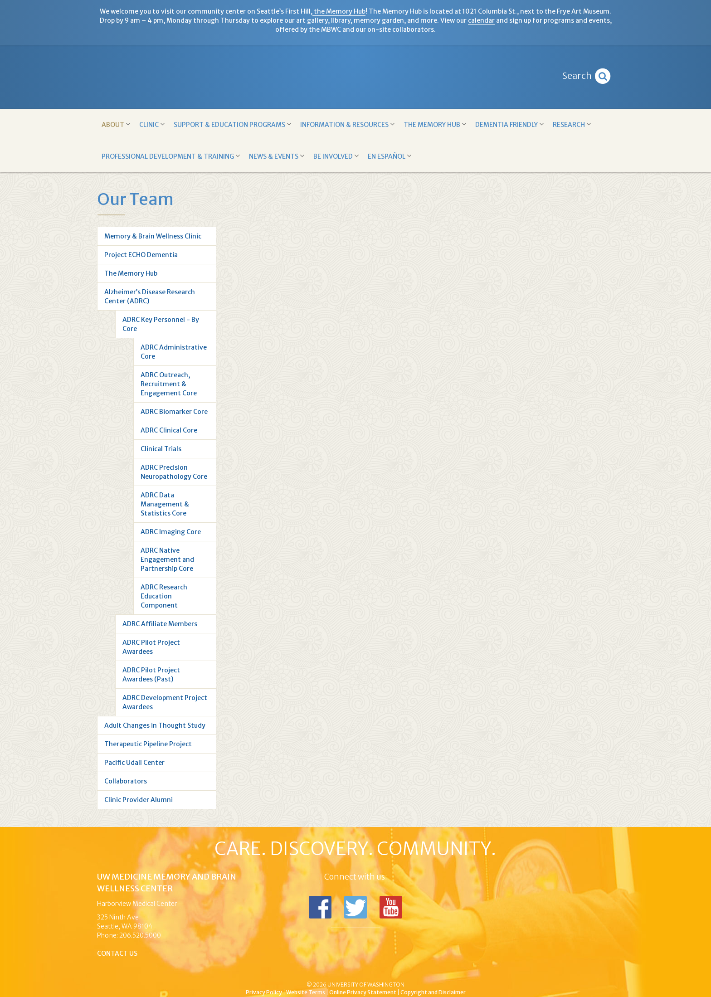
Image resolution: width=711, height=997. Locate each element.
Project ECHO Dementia (141, 255)
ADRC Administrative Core (174, 351)
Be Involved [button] (336, 156)
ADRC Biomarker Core (174, 412)
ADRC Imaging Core (171, 532)
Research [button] (572, 124)
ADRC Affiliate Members (159, 624)
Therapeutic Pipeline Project (148, 744)
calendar (481, 20)
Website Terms (305, 992)
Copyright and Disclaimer (433, 992)
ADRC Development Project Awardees (164, 702)
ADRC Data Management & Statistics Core (165, 504)
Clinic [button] (152, 124)
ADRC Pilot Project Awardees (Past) (151, 674)
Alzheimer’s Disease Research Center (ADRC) (149, 296)
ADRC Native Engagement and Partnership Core (167, 559)
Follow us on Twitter (355, 907)
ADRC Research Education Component (164, 596)
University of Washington (394, 969)
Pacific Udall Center (134, 763)
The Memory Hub (130, 273)
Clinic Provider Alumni (138, 800)
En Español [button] (389, 156)
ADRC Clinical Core (169, 430)
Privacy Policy (264, 992)
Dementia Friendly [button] (509, 124)
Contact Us (117, 953)
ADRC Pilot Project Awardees (151, 647)
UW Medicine (280, 969)
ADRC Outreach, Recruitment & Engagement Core (169, 384)
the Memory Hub (338, 11)
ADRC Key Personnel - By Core (160, 324)
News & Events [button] (276, 156)
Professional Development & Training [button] (171, 156)
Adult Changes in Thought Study (154, 725)
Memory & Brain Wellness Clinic (152, 236)
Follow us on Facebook (320, 907)
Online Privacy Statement (362, 992)
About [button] (116, 124)
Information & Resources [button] (347, 124)
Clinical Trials (161, 449)
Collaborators (125, 781)
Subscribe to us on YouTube (391, 907)
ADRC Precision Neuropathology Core (174, 472)
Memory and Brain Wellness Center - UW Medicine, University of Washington (355, 77)
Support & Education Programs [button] (232, 124)
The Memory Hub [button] (435, 124)
